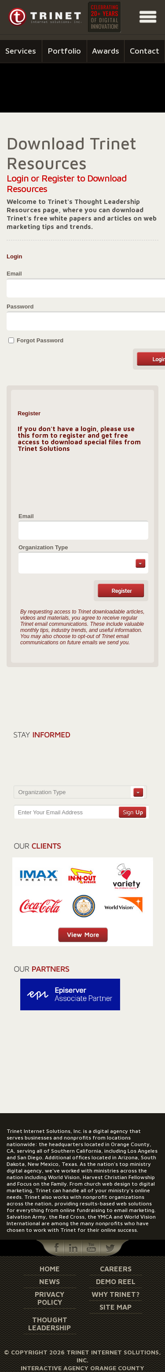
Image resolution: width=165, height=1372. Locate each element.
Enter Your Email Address (50, 812)
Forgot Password (40, 340)
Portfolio (64, 50)
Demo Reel (116, 1281)
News (49, 1281)
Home (50, 1269)
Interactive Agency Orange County (82, 1368)
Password (20, 306)
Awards (105, 50)
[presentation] (77, 481)
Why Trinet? (115, 1294)
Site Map (115, 1307)
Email (14, 273)
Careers (116, 1269)
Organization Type (43, 547)
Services (20, 50)
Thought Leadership (49, 1324)
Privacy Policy (49, 1298)
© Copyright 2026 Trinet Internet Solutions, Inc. (82, 1356)
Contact (144, 50)
